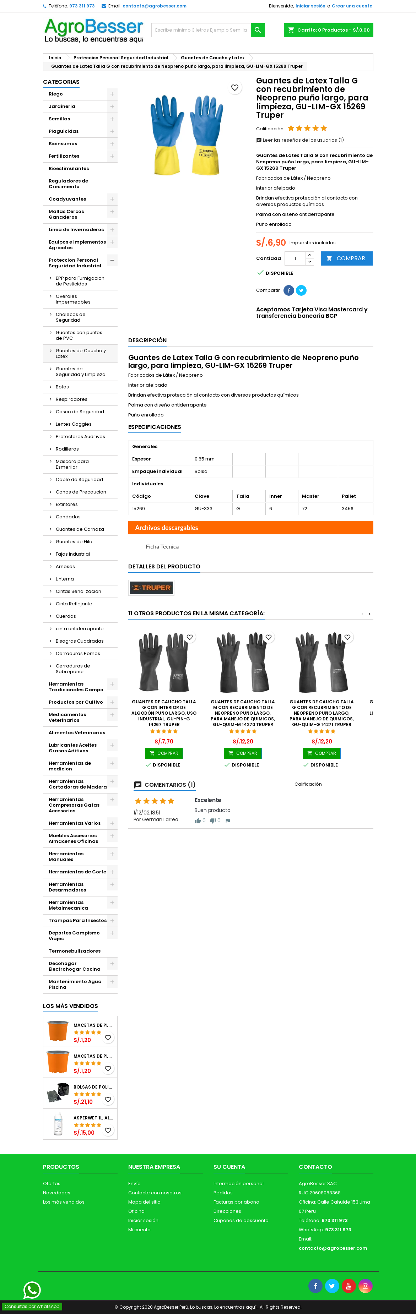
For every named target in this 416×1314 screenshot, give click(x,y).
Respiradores (71, 399)
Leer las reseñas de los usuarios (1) (300, 140)
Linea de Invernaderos (76, 229)
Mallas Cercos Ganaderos (66, 214)
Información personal (239, 1183)
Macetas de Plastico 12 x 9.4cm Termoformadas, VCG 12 (94, 1025)
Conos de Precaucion (81, 492)
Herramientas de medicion (70, 766)
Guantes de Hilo (74, 541)
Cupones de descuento (241, 1220)
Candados (68, 516)
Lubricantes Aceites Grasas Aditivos (73, 748)
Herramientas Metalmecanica (68, 905)
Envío (134, 1183)
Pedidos (223, 1192)
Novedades (56, 1192)
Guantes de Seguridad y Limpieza (81, 371)
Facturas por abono (236, 1202)
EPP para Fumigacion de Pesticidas (80, 281)
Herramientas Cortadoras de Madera (78, 784)
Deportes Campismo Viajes (74, 935)
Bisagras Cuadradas (80, 641)
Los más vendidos (70, 1006)
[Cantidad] (295, 258)
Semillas (59, 118)
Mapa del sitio (144, 1202)
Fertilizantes (64, 156)
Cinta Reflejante (74, 603)
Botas (62, 386)
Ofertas (51, 1183)
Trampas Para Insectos (78, 920)
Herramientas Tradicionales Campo (76, 687)
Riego (56, 94)
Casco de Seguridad (80, 411)
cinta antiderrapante (80, 628)
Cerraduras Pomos (78, 653)
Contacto (315, 1167)
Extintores (67, 504)
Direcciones (227, 1211)
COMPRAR (345, 258)
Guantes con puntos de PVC (79, 335)
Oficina (136, 1211)
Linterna (65, 579)
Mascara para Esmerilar (72, 464)
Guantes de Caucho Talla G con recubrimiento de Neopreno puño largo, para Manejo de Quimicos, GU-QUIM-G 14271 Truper (322, 713)
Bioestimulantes (69, 168)
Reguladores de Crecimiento (68, 184)
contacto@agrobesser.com (155, 6)
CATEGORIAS (61, 82)
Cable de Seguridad (79, 479)
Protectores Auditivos (80, 436)
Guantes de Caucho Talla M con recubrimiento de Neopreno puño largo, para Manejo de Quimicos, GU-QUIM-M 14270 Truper (243, 713)
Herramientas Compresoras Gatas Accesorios (74, 805)
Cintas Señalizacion (78, 591)
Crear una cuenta (352, 6)
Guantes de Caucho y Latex (81, 353)
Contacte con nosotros (155, 1192)
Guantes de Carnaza (80, 529)
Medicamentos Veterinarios (67, 717)
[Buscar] (208, 30)
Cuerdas (66, 616)
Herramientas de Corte (77, 871)
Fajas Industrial (73, 554)
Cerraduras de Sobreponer (73, 669)
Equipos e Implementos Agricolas (77, 245)
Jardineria (62, 106)
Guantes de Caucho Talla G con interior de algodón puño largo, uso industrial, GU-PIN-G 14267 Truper (163, 713)
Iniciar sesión (310, 6)
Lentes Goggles (74, 424)
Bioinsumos (63, 143)
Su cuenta (229, 1167)
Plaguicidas (64, 131)
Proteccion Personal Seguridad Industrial (75, 263)
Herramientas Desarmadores (67, 887)
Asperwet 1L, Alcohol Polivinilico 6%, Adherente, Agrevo (94, 1118)
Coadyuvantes (67, 199)
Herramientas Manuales (66, 856)
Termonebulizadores (75, 951)
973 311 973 (82, 6)
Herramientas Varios (75, 823)
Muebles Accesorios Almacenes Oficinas (73, 838)
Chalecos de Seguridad (71, 317)
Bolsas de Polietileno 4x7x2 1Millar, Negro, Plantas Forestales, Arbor (94, 1087)
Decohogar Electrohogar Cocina (75, 966)
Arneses (65, 566)
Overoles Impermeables (73, 299)
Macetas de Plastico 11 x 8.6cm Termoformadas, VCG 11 (94, 1056)
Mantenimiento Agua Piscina (75, 984)
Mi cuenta (139, 1229)
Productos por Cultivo (76, 702)
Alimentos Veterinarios (77, 732)
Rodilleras (67, 449)
